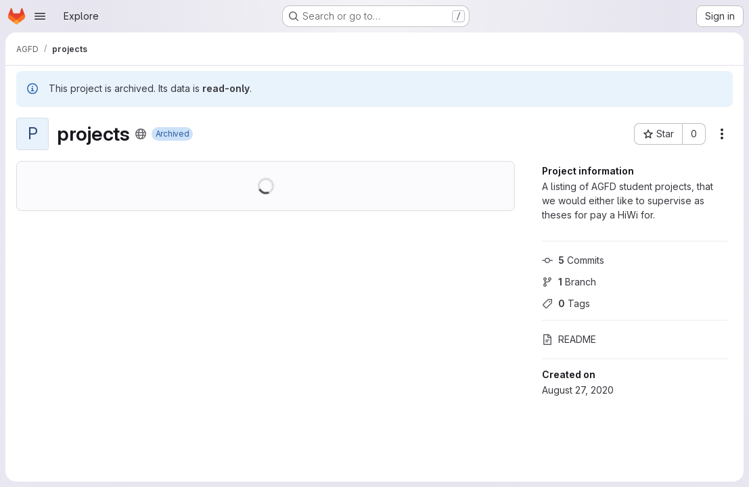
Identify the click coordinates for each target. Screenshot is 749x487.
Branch (569, 281)
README (569, 339)
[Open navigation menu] (40, 16)
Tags (566, 303)
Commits (573, 260)
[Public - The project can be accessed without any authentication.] (140, 134)
